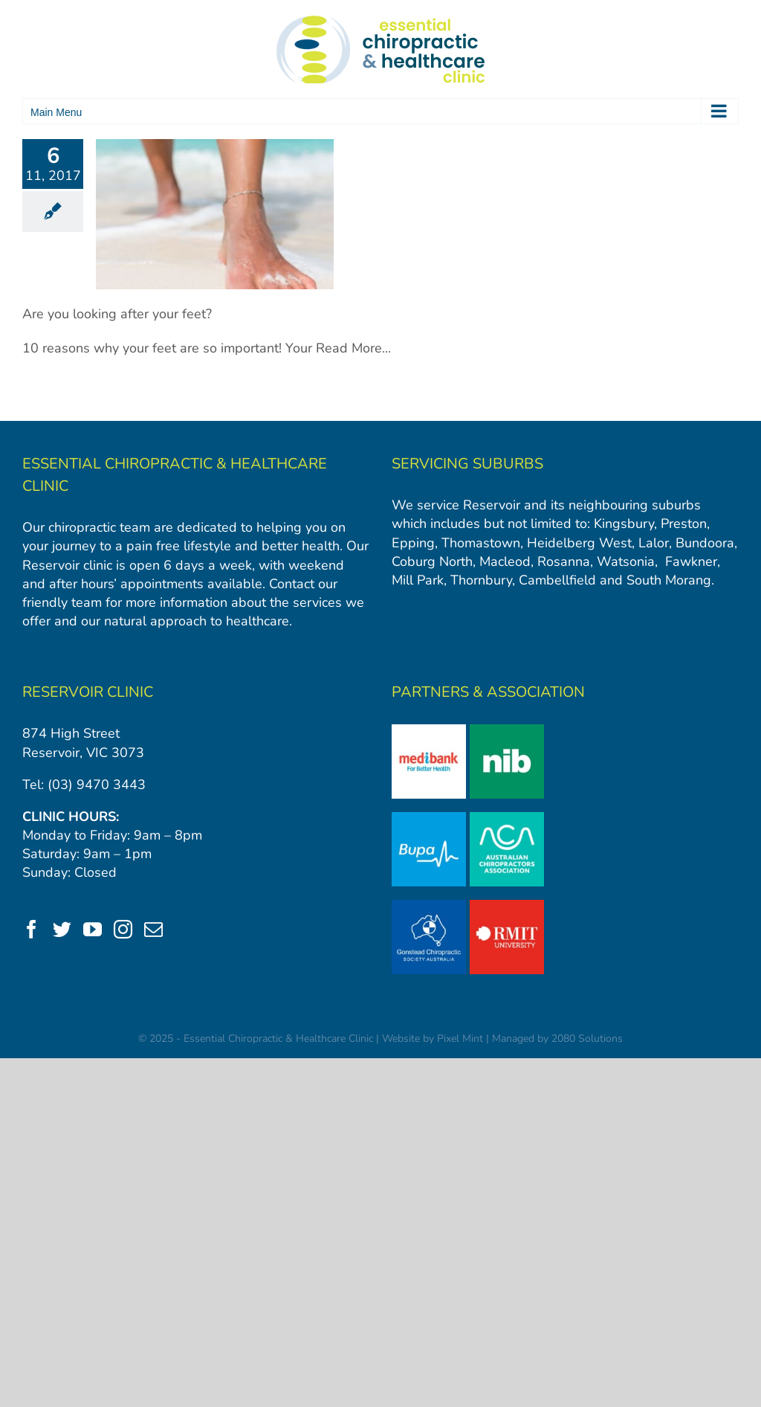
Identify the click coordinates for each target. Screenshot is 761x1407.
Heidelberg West (577, 543)
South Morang (668, 580)
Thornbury (481, 580)
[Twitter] (62, 929)
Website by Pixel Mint (432, 1038)
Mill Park (418, 580)
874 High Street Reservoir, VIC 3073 (83, 742)
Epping (413, 543)
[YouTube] (92, 929)
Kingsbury (624, 523)
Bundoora (705, 543)
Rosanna (563, 561)
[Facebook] (31, 929)
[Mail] (153, 929)
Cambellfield (557, 580)
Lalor (653, 543)
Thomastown (480, 543)
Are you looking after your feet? (117, 314)
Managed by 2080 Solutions (557, 1038)
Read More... (353, 348)
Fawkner (691, 561)
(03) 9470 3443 (97, 784)
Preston (684, 523)
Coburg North (432, 561)
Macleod (505, 561)
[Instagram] (123, 929)
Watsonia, (627, 561)
